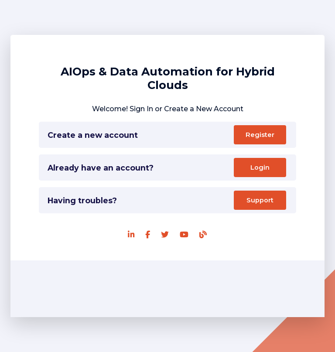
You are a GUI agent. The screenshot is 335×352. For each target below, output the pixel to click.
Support (259, 200)
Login (260, 167)
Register (260, 135)
